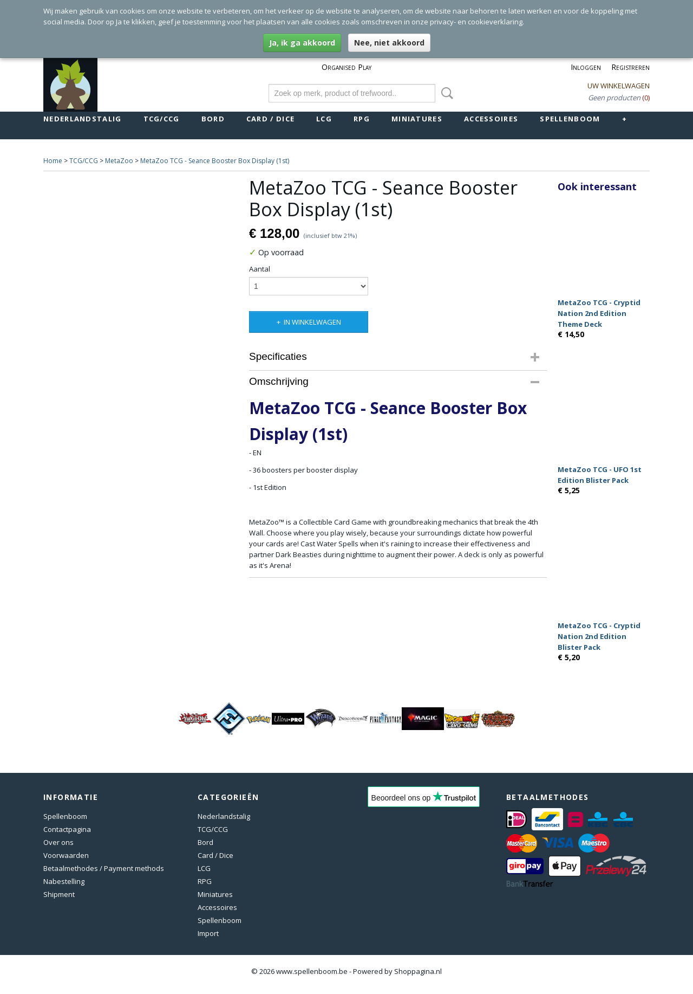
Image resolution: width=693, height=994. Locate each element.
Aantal (259, 269)
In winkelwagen (312, 322)
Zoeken (445, 93)
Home (52, 160)
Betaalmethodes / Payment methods (103, 868)
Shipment (59, 894)
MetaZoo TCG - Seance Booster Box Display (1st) (214, 160)
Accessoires (491, 119)
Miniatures (416, 119)
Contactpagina (67, 829)
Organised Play (346, 67)
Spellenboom (570, 119)
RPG (362, 119)
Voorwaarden (66, 855)
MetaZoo (119, 160)
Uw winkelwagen (618, 86)
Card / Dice (270, 119)
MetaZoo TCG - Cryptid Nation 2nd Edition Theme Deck (599, 313)
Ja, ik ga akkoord (302, 42)
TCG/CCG (161, 119)
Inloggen (586, 67)
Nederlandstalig (82, 119)
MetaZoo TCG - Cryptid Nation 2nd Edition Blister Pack (599, 636)
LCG (324, 119)
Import (208, 933)
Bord (213, 119)
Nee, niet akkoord (389, 42)
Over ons (58, 842)
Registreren (630, 67)
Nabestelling (63, 881)
